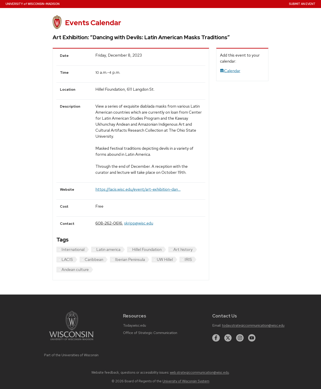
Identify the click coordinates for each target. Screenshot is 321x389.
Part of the (71, 355)
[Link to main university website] (71, 341)
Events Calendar (93, 22)
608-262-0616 (108, 223)
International (73, 249)
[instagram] (240, 338)
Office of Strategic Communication (150, 333)
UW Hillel (165, 259)
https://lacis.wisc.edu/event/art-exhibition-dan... (138, 189)
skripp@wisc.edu (138, 223)
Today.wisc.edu (134, 325)
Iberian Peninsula (130, 259)
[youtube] (252, 338)
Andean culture (75, 269)
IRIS (188, 259)
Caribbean (94, 259)
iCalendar (230, 70)
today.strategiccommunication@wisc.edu (253, 325)
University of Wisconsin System (186, 381)
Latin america (108, 249)
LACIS (67, 259)
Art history (183, 249)
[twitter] (228, 338)
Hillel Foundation (147, 249)
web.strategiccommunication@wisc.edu (199, 372)
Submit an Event (302, 4)
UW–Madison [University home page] (33, 4)
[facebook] (216, 338)
